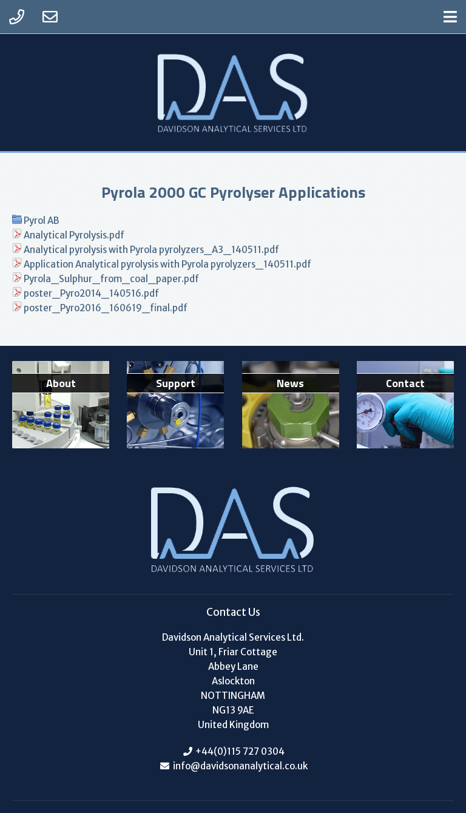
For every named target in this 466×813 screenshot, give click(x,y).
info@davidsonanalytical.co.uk (239, 766)
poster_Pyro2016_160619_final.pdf (105, 308)
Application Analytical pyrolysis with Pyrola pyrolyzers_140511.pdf (167, 264)
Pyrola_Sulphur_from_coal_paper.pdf (111, 279)
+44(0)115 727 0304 (240, 751)
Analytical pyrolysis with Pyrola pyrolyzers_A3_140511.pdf (151, 249)
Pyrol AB (41, 220)
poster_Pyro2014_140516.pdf (91, 293)
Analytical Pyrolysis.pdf (74, 235)
